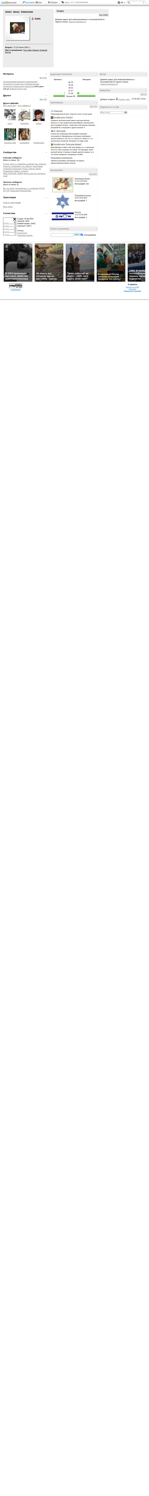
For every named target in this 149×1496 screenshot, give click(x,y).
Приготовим (37, 166)
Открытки (58, 111)
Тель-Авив (27, 50)
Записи (8, 12)
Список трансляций (12, 203)
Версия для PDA (132, 287)
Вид (123, 3)
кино (22, 84)
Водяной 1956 (10, 143)
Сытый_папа (124, 99)
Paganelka (24, 123)
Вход (40, 2)
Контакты (132, 289)
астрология (8, 84)
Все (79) (43, 99)
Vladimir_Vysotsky (21, 171)
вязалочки (17, 169)
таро (25, 89)
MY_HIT (6, 191)
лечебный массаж (31, 84)
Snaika (33, 19)
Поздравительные (83, 195)
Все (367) (93, 174)
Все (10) (93, 106)
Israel (5, 176)
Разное (78, 212)
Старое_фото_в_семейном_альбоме (18, 164)
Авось (67, 2)
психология (29, 86)
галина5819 (24, 143)
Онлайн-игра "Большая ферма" (68, 144)
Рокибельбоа (38, 143)
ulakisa (38, 123)
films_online (8, 207)
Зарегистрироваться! (77, 22)
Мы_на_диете (9, 188)
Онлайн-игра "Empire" (63, 117)
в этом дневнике (89, 235)
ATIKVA (42, 188)
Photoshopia (8, 171)
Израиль (35, 50)
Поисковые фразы (24, 235)
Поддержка (119, 2)
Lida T (10, 123)
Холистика (14, 191)
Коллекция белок (82, 179)
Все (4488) (103, 15)
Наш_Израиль (40, 164)
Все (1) (143, 94)
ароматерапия (32, 82)
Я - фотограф (59, 131)
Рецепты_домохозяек (12, 166)
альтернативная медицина (14, 82)
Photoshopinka (25, 191)
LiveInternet (9, 2)
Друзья (16, 12)
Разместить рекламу (132, 291)
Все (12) (43, 78)
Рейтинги (54, 2)
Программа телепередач (61, 158)
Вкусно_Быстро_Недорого (35, 174)
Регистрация (30, 2)
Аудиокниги (8, 169)
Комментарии (27, 12)
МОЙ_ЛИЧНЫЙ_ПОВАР (13, 174)
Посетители (22, 233)
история (16, 84)
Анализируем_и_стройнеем (26, 188)
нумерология (18, 86)
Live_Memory (26, 166)
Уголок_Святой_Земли (31, 169)
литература (8, 86)
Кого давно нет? (10, 106)
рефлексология (16, 89)
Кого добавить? (24, 106)
